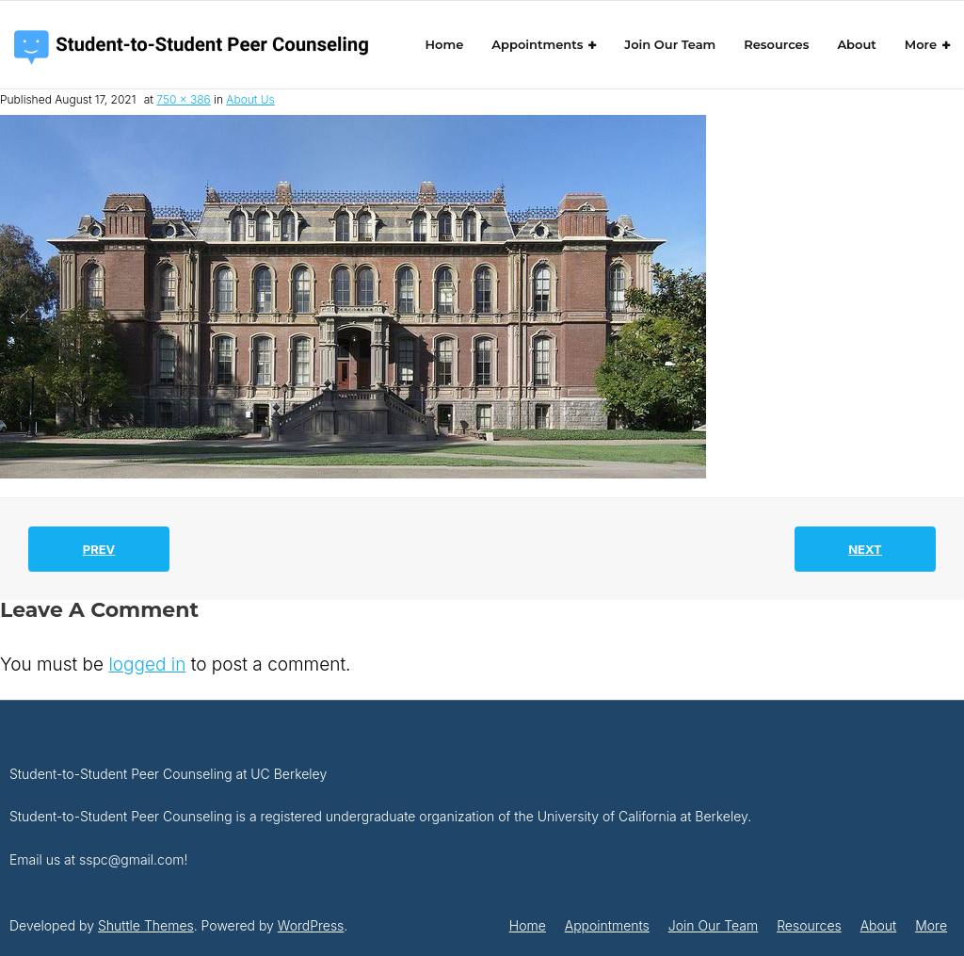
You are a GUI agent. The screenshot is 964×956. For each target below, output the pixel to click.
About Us (250, 99)
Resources (809, 925)
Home (527, 925)
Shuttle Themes (146, 925)
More (931, 925)
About (878, 925)
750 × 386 (183, 99)
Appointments (607, 925)
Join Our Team (713, 925)
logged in (146, 664)
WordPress (311, 925)
